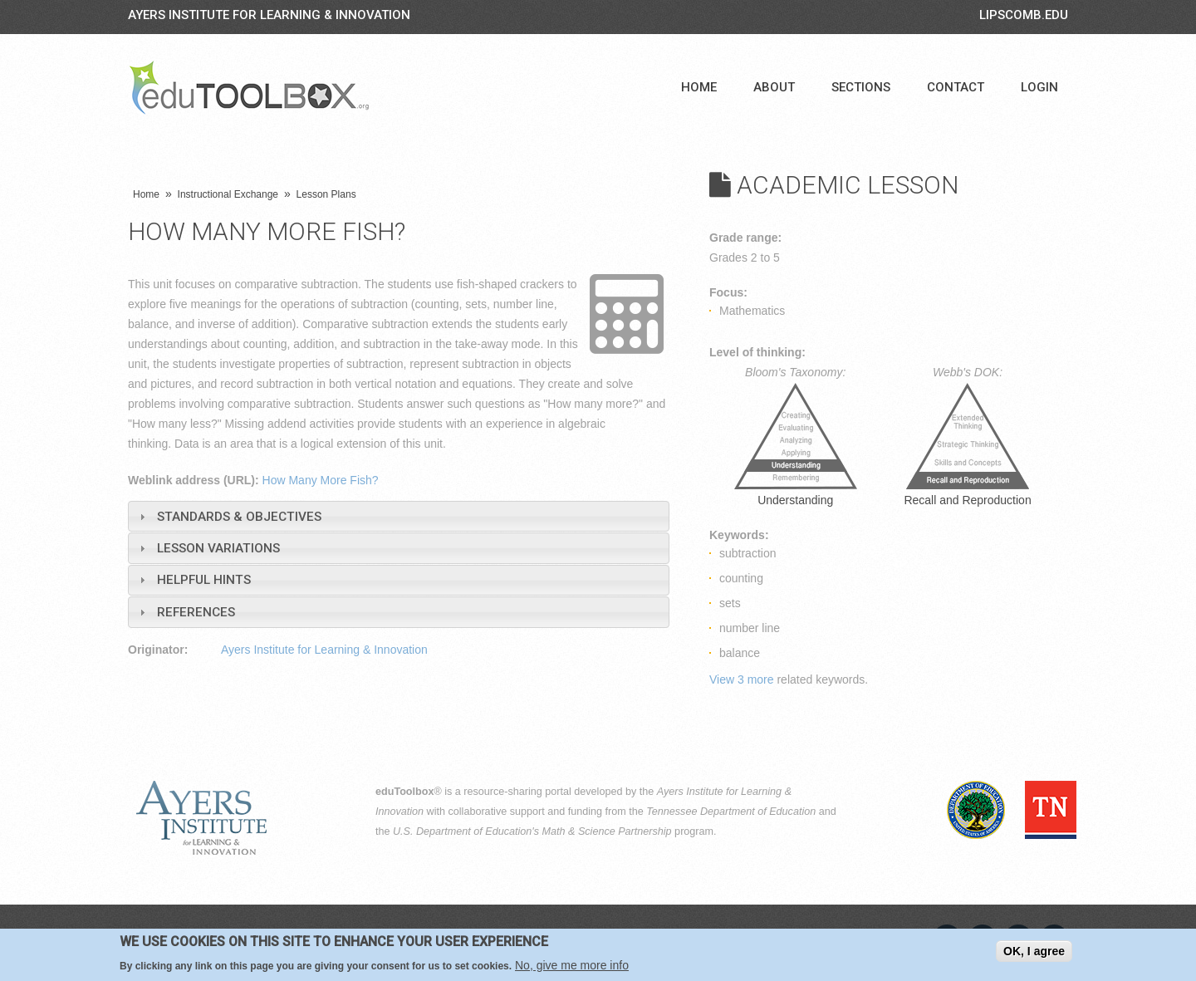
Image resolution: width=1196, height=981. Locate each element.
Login (1039, 87)
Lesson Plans (326, 194)
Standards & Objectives (239, 516)
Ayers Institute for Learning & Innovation (269, 14)
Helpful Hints (204, 579)
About (774, 87)
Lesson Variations (218, 548)
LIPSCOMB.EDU (1023, 14)
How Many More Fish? (320, 480)
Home (699, 87)
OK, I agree (1034, 951)
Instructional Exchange (228, 194)
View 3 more (741, 679)
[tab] (398, 516)
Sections (860, 87)
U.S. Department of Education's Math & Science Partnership (532, 831)
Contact (955, 87)
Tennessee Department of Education (731, 811)
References (196, 612)
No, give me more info (572, 965)
